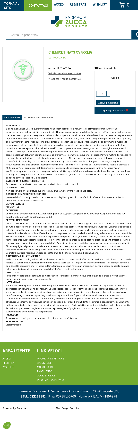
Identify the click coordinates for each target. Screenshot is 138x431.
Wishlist (100, 4)
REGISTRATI (9, 362)
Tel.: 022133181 (34, 396)
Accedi (59, 4)
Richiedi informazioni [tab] (39, 117)
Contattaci (38, 5)
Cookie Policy (46, 375)
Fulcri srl (75, 408)
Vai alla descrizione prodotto (64, 73)
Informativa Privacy (50, 379)
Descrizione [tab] (12, 117)
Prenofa (21, 408)
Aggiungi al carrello (108, 102)
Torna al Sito (11, 5)
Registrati (78, 4)
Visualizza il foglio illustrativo (64, 78)
